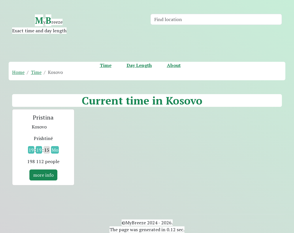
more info (43, 175)
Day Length (139, 65)
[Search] (216, 19)
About (174, 65)
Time (106, 65)
